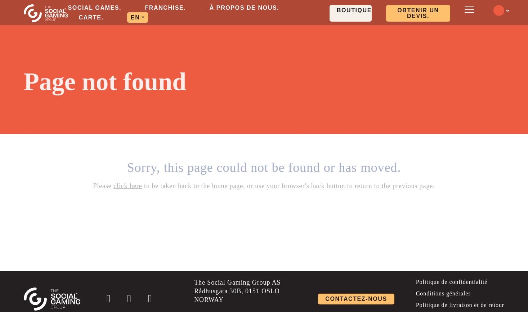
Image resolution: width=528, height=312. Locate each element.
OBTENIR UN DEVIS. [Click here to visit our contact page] (418, 13)
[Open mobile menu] (468, 10)
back (318, 186)
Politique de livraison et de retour (460, 305)
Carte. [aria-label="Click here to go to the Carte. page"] (91, 17)
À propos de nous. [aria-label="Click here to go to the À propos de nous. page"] (244, 8)
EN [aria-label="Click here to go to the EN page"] (135, 17)
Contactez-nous (356, 299)
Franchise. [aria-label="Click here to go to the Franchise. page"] (165, 8)
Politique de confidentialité (452, 282)
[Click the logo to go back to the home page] (46, 13)
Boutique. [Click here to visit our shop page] (354, 10)
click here (127, 186)
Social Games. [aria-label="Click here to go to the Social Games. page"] (95, 8)
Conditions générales (443, 293)
